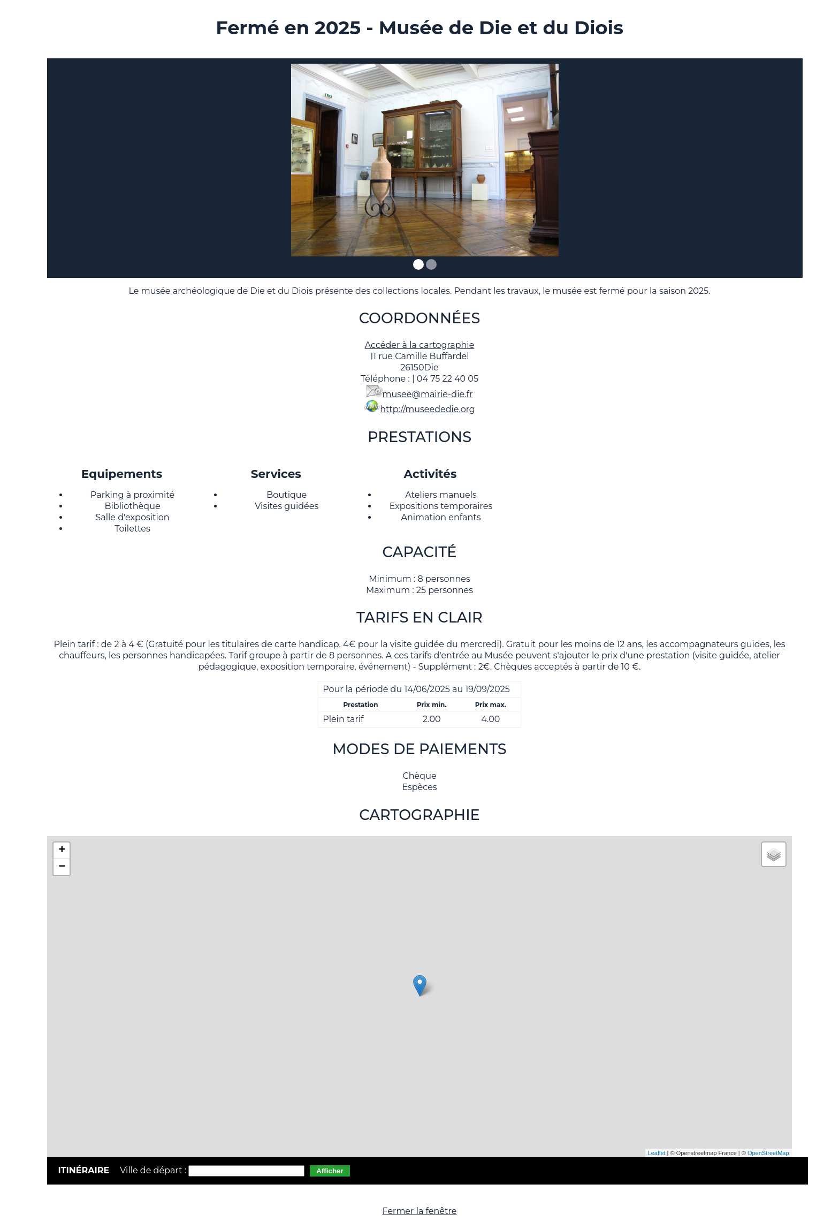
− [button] (61, 867)
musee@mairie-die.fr (428, 394)
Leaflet (657, 1153)
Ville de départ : (154, 1170)
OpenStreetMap (768, 1153)
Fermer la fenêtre (420, 1211)
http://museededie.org (427, 409)
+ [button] (61, 851)
